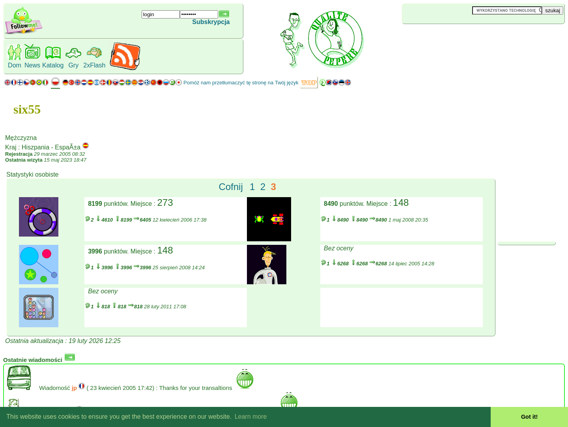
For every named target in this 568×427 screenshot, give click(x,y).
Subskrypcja (211, 22)
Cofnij (231, 186)
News (32, 65)
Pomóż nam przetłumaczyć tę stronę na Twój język (241, 83)
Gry (73, 65)
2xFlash (94, 65)
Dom (14, 65)
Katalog (53, 65)
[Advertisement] (449, 37)
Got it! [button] (529, 417)
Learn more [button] (251, 416)
